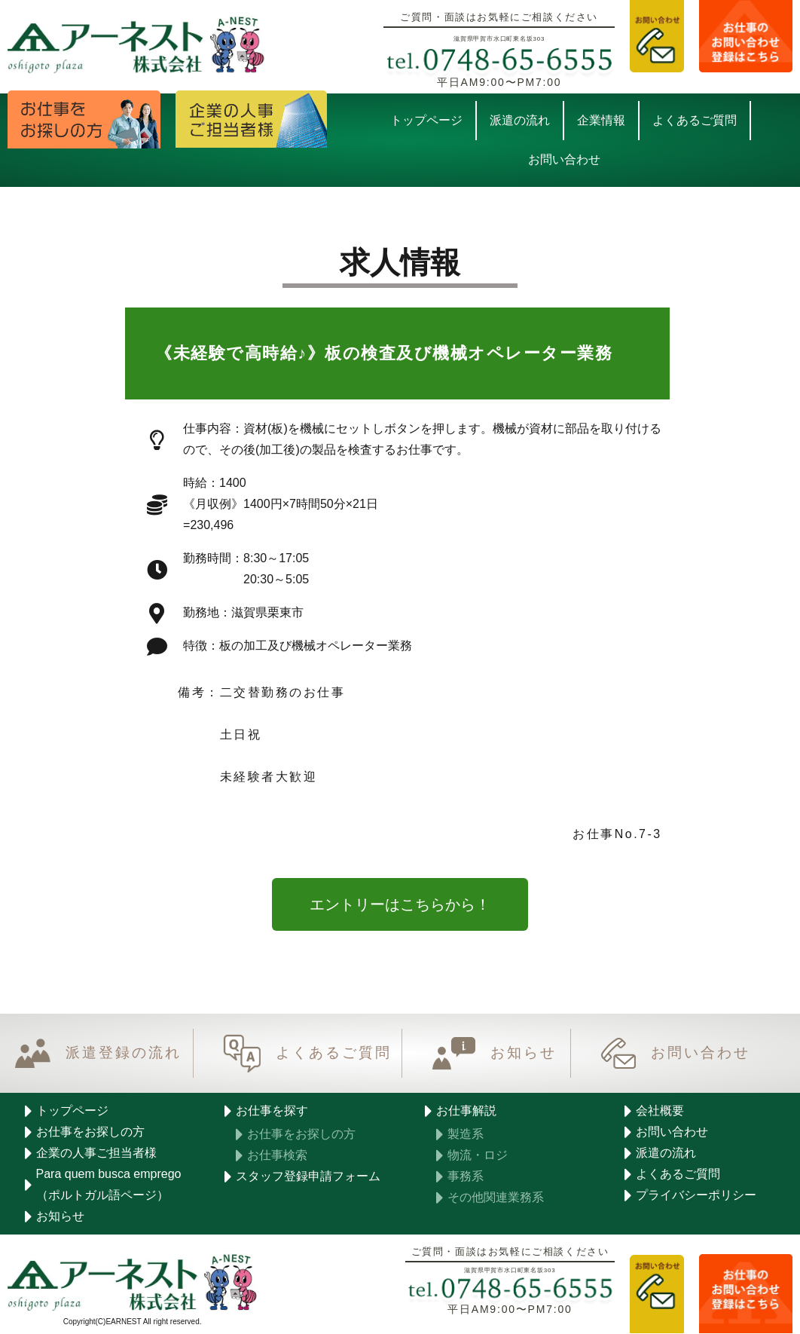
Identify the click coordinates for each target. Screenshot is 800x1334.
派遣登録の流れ (124, 1053)
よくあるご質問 (334, 1053)
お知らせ (523, 1053)
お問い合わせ (700, 1053)
